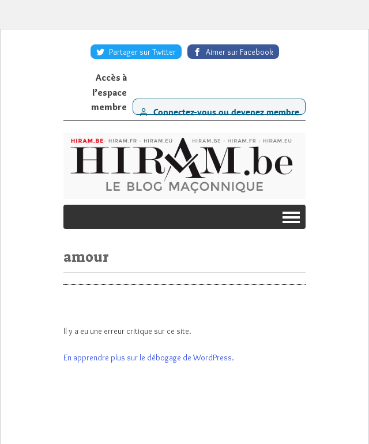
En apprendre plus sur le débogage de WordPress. (148, 357)
